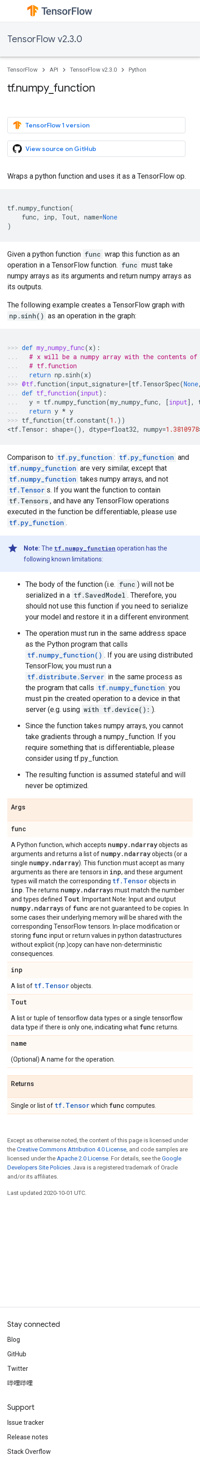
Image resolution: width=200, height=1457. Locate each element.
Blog (13, 1339)
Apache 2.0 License (82, 1158)
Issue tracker (25, 1422)
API (54, 69)
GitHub (16, 1354)
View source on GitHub (54, 148)
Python (137, 69)
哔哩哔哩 (20, 1383)
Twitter (17, 1368)
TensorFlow (22, 69)
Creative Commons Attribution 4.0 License (71, 1149)
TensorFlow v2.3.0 (44, 39)
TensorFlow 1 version (51, 125)
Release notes (27, 1437)
